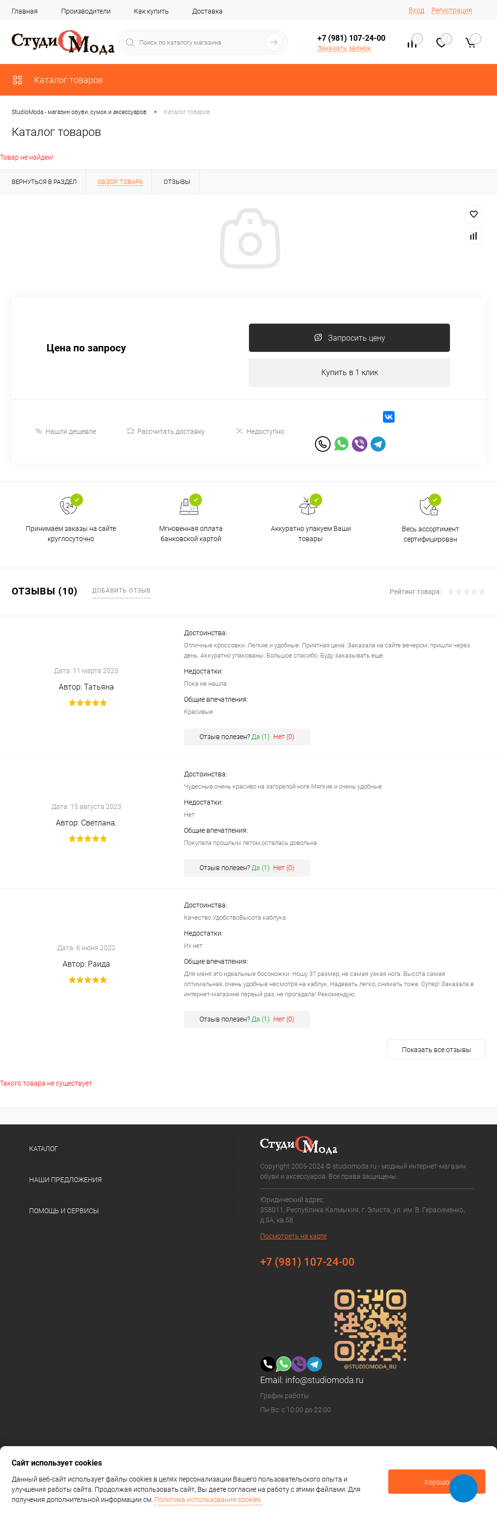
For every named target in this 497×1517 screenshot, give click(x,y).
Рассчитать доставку (166, 431)
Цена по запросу (86, 348)
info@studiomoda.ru (324, 1380)
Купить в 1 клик (349, 372)
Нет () (284, 737)
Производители (86, 11)
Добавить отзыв (121, 590)
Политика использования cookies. (208, 1499)
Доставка (207, 11)
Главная (25, 11)
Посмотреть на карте (293, 1236)
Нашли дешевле (65, 431)
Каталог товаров (57, 80)
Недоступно (259, 431)
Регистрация (451, 10)
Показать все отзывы (436, 1050)
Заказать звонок (344, 48)
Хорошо (436, 1482)
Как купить (151, 11)
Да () (260, 737)
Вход (416, 10)
